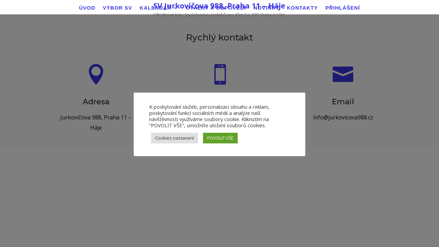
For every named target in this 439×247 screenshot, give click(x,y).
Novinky (266, 8)
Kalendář (155, 8)
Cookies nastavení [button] (174, 138)
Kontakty (302, 8)
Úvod (87, 8)
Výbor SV (117, 8)
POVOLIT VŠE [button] (220, 138)
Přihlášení (342, 8)
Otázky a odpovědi (216, 8)
